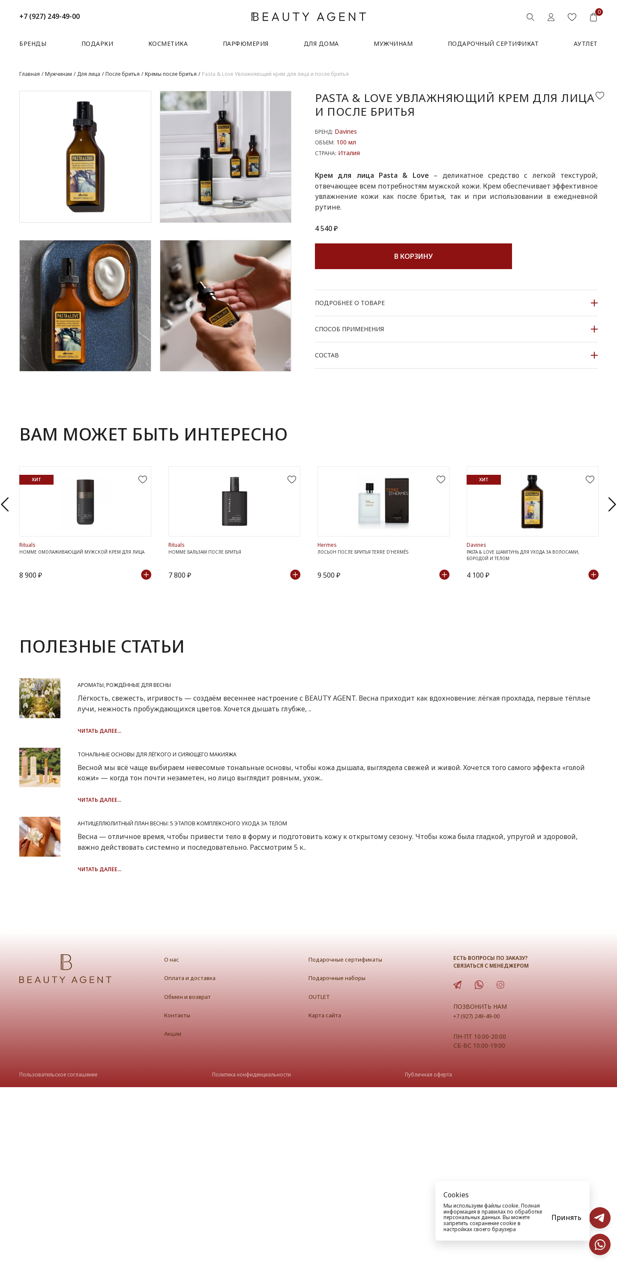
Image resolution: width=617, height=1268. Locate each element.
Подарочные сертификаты (351, 1140)
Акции (174, 1214)
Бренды (32, 43)
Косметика (168, 43)
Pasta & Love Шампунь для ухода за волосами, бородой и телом (520, 619)
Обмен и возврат (191, 1176)
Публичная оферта (428, 1255)
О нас (172, 1140)
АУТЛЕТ (586, 43)
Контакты (180, 1195)
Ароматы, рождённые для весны (262, 751)
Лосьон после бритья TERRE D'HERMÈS (373, 615)
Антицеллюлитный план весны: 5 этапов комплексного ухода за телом (351, 965)
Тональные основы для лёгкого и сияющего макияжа (311, 858)
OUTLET (321, 1176)
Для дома (321, 43)
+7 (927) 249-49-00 (49, 16)
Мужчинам (393, 43)
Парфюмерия (246, 43)
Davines (346, 131)
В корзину (413, 256)
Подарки (97, 43)
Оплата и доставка (194, 1158)
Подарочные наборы (341, 1158)
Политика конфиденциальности (251, 1255)
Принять (566, 1217)
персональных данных (471, 1217)
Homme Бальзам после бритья (213, 615)
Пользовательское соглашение (58, 1255)
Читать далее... (213, 797)
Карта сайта (327, 1195)
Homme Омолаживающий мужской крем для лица (81, 619)
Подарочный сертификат (493, 43)
